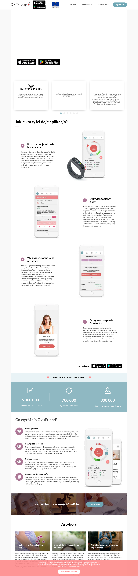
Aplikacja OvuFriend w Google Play (49, 62)
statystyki (71, 5)
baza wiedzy (87, 5)
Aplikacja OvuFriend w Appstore (26, 62)
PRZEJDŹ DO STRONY (69, 572)
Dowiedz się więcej (73, 566)
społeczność (103, 5)
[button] (61, 113)
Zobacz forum (95, 504)
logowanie (120, 5)
